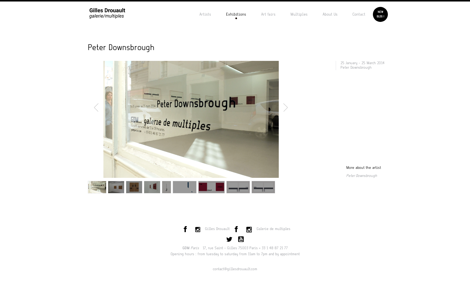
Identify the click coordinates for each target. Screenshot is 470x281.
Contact (358, 14)
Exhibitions (236, 14)
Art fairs (268, 14)
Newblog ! (380, 14)
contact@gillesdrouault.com (235, 269)
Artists (205, 14)
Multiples (299, 14)
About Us (330, 14)
